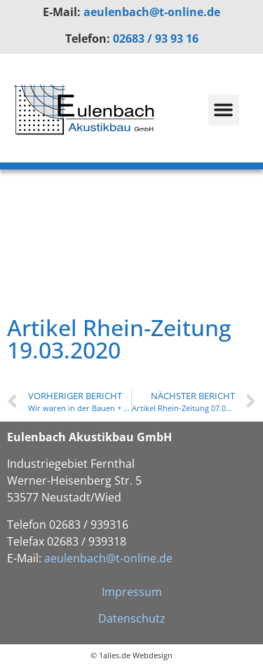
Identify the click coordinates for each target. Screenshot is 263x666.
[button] (223, 110)
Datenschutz (132, 618)
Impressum (132, 591)
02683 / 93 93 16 (155, 38)
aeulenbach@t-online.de (151, 12)
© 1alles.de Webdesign (131, 655)
